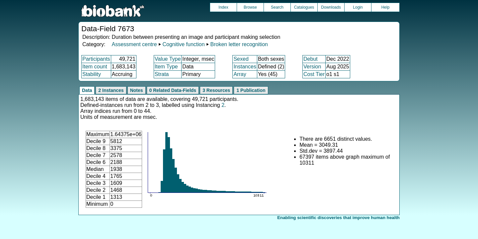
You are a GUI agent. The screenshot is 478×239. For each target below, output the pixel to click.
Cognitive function (183, 44)
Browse (250, 7)
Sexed (240, 59)
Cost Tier (314, 74)
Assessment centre (134, 44)
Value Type (168, 59)
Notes (136, 90)
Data (87, 90)
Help (385, 7)
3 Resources (216, 90)
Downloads (331, 7)
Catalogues (304, 7)
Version (312, 66)
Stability (91, 74)
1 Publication (250, 90)
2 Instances (110, 90)
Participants (96, 59)
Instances (244, 66)
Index (223, 7)
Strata (162, 74)
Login (357, 7)
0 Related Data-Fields (173, 90)
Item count (94, 66)
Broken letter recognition (239, 44)
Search (277, 7)
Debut (310, 59)
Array (239, 74)
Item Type (166, 66)
